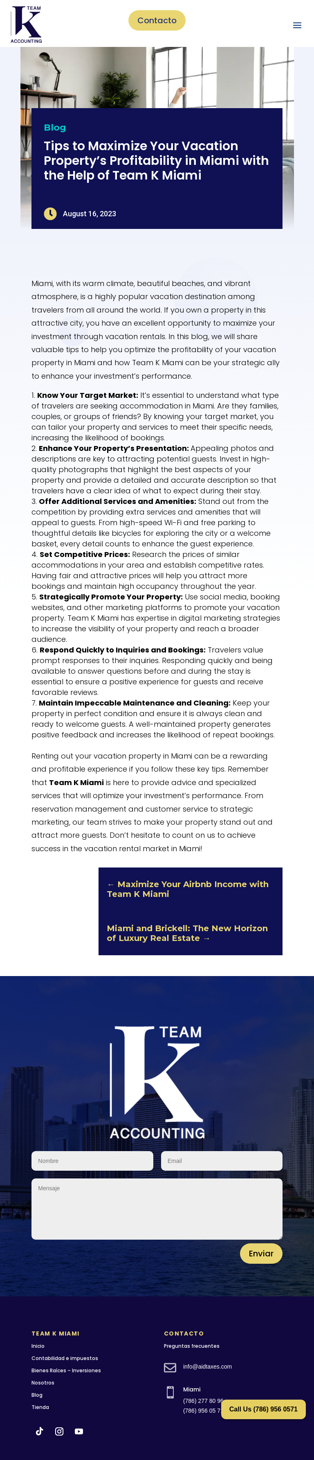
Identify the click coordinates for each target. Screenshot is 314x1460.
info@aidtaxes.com (207, 1366)
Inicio (38, 1345)
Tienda (40, 1407)
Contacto (157, 20)
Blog (55, 127)
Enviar (261, 1253)
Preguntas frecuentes (192, 1345)
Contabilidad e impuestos (64, 1358)
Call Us (263, 1409)
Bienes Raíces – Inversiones (66, 1370)
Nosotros (42, 1382)
